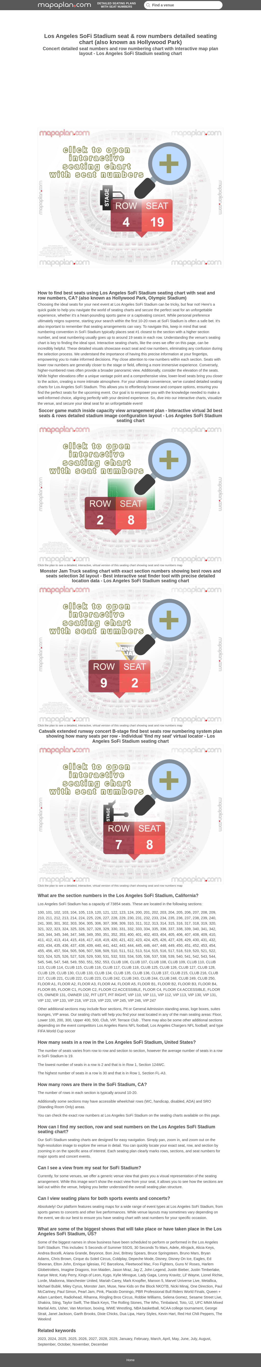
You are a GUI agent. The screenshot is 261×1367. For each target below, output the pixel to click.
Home (130, 1360)
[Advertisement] (130, 21)
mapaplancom (64, 5)
